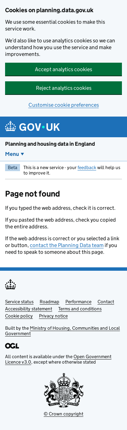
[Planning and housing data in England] (33, 127)
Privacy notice (53, 316)
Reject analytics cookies (63, 88)
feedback (87, 167)
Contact (106, 302)
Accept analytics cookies (63, 69)
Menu (12, 154)
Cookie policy (19, 316)
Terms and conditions (80, 309)
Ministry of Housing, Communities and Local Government (62, 330)
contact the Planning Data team (67, 245)
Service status (19, 302)
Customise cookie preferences (63, 105)
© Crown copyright (63, 414)
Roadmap (49, 302)
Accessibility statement (28, 309)
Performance (78, 302)
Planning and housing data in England (50, 144)
